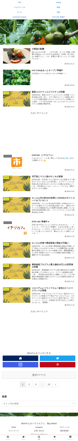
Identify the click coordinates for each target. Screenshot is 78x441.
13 (49, 384)
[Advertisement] (39, 132)
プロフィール (64, 427)
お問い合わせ (39, 431)
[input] (39, 403)
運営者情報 (64, 431)
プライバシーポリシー (39, 434)
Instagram (39, 427)
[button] (73, 403)
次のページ (39, 374)
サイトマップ (14, 431)
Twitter (13, 427)
